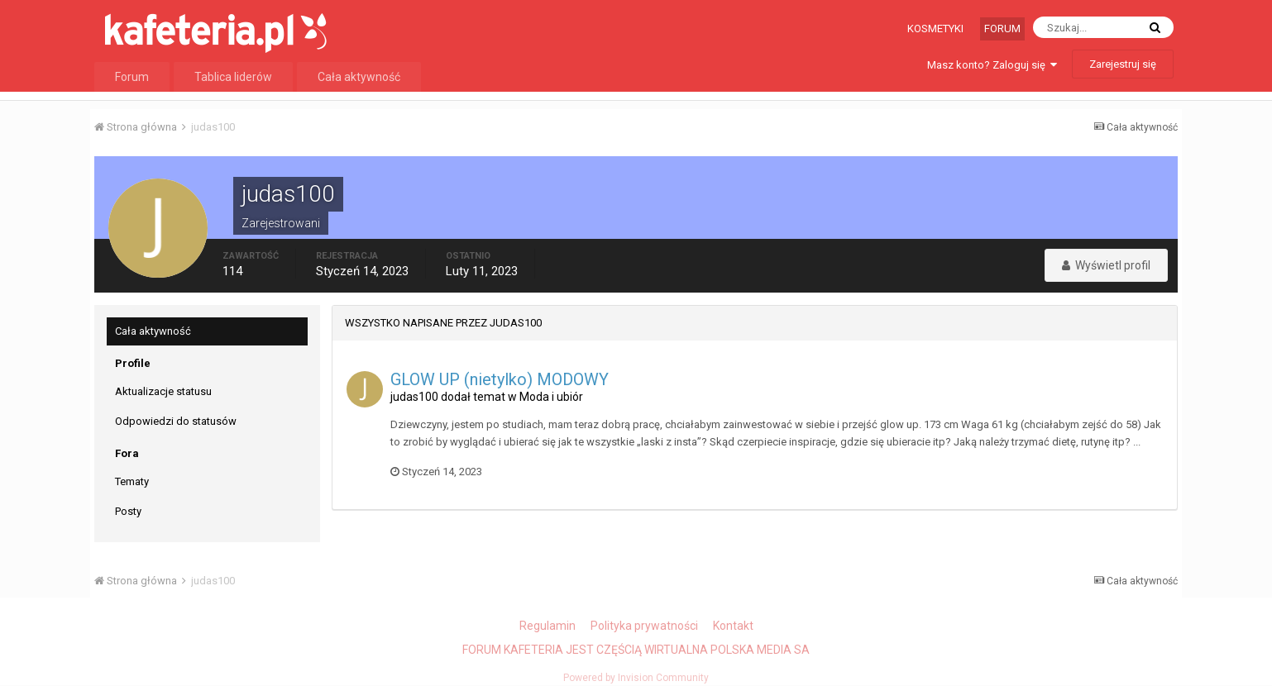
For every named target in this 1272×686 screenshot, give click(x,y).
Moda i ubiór (551, 396)
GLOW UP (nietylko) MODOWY (499, 379)
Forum (1002, 28)
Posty (128, 511)
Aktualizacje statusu (163, 391)
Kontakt (733, 625)
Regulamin (547, 625)
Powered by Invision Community (636, 678)
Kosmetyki (935, 28)
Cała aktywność (359, 76)
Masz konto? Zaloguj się (992, 65)
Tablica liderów (233, 76)
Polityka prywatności (644, 625)
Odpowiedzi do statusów (176, 421)
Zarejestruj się (1122, 64)
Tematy (132, 481)
